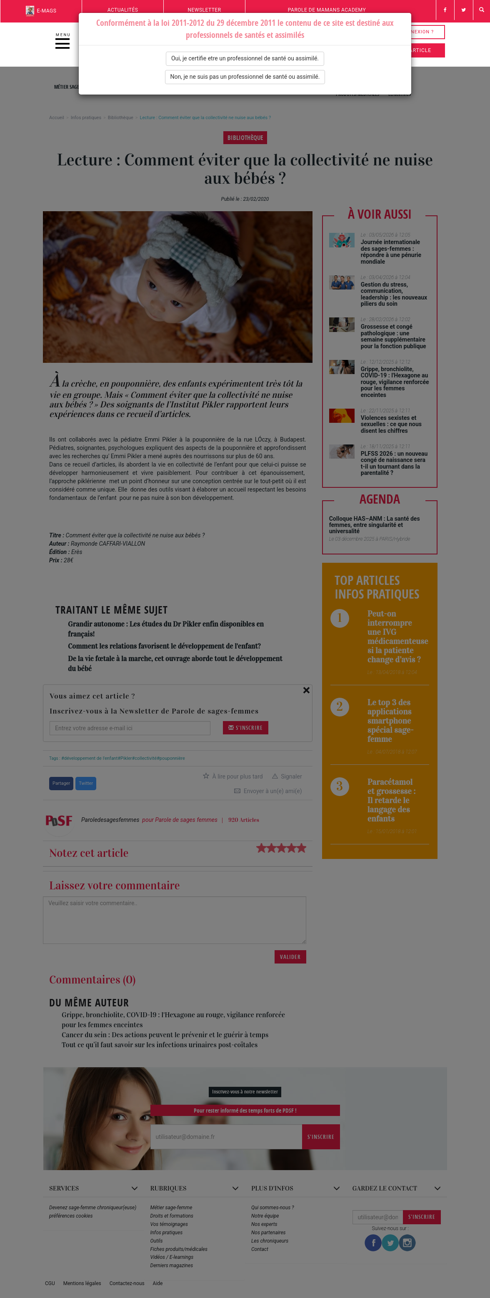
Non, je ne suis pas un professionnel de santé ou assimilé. (245, 76)
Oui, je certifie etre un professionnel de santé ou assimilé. (245, 58)
